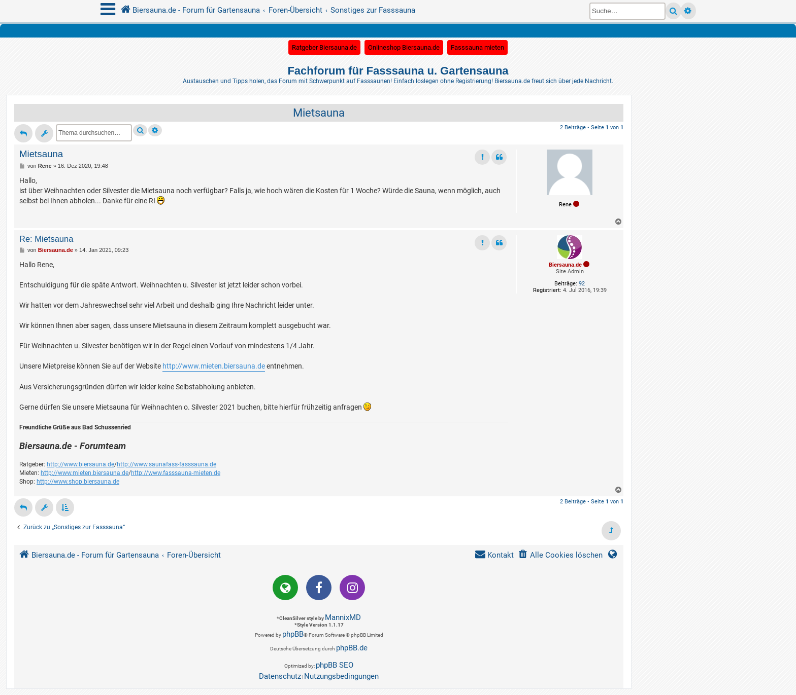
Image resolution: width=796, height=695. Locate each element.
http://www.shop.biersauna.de (78, 481)
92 (582, 283)
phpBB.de (352, 647)
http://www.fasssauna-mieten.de (175, 473)
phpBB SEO (334, 665)
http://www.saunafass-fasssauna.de (166, 464)
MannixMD (343, 617)
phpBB (293, 634)
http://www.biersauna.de (80, 464)
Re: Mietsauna (46, 238)
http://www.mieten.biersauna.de (213, 366)
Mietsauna (319, 112)
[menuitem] (560, 555)
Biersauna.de (565, 265)
